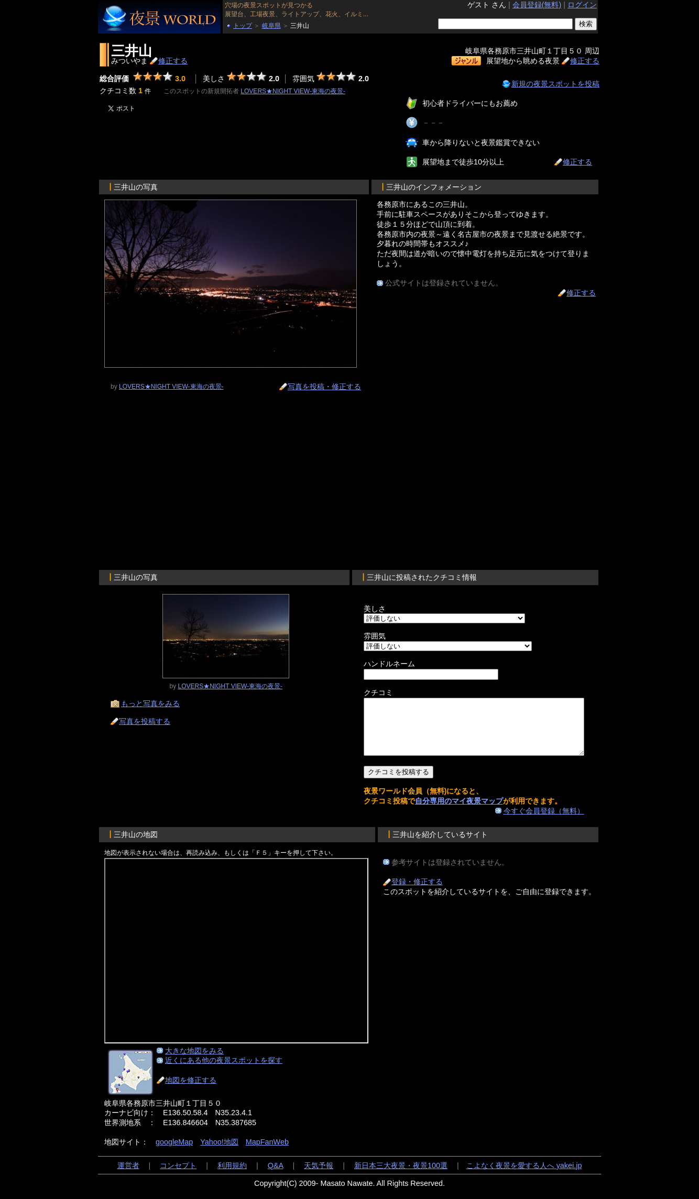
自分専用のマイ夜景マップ (439, 812)
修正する (173, 61)
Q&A (275, 1176)
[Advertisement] (223, 144)
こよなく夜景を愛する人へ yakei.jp (524, 1176)
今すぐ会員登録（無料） (550, 822)
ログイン (582, 5)
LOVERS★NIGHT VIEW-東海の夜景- (293, 91)
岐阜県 (271, 25)
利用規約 (232, 1176)
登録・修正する (417, 892)
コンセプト (178, 1176)
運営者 (128, 1176)
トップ (242, 25)
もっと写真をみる (150, 703)
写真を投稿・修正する (324, 386)
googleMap (174, 1153)
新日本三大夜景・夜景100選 (400, 1176)
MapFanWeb (267, 1153)
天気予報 (318, 1176)
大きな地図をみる (194, 1062)
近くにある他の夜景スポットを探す (223, 1071)
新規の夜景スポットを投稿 (555, 84)
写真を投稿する (144, 721)
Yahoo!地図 (219, 1153)
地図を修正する (190, 1091)
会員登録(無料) (537, 5)
